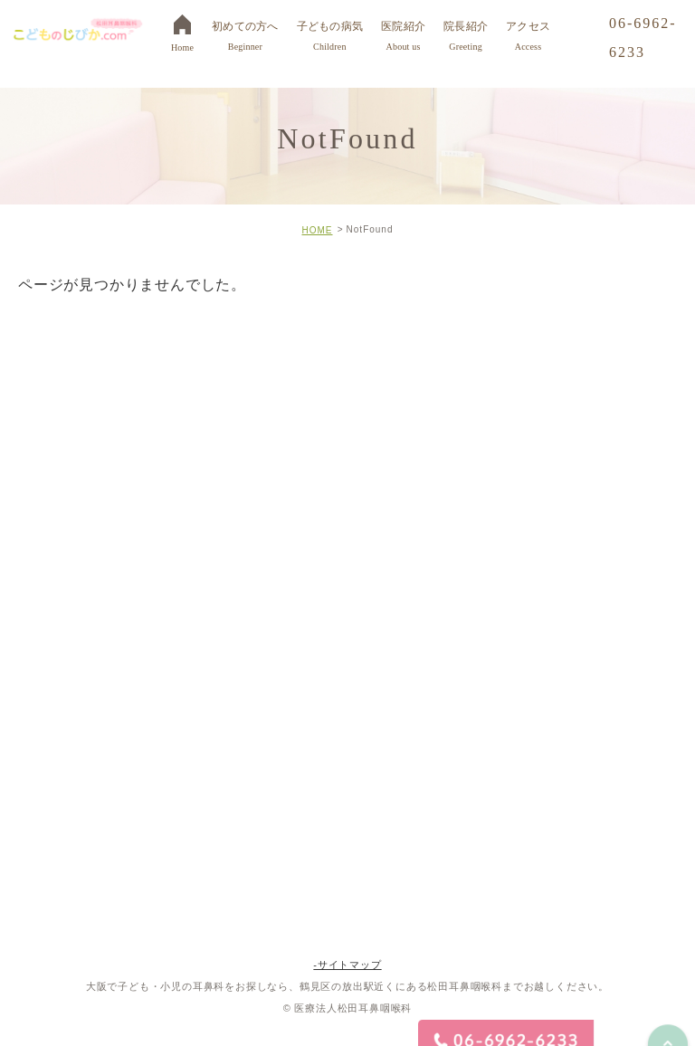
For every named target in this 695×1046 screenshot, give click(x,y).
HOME (316, 230)
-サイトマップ (347, 964)
